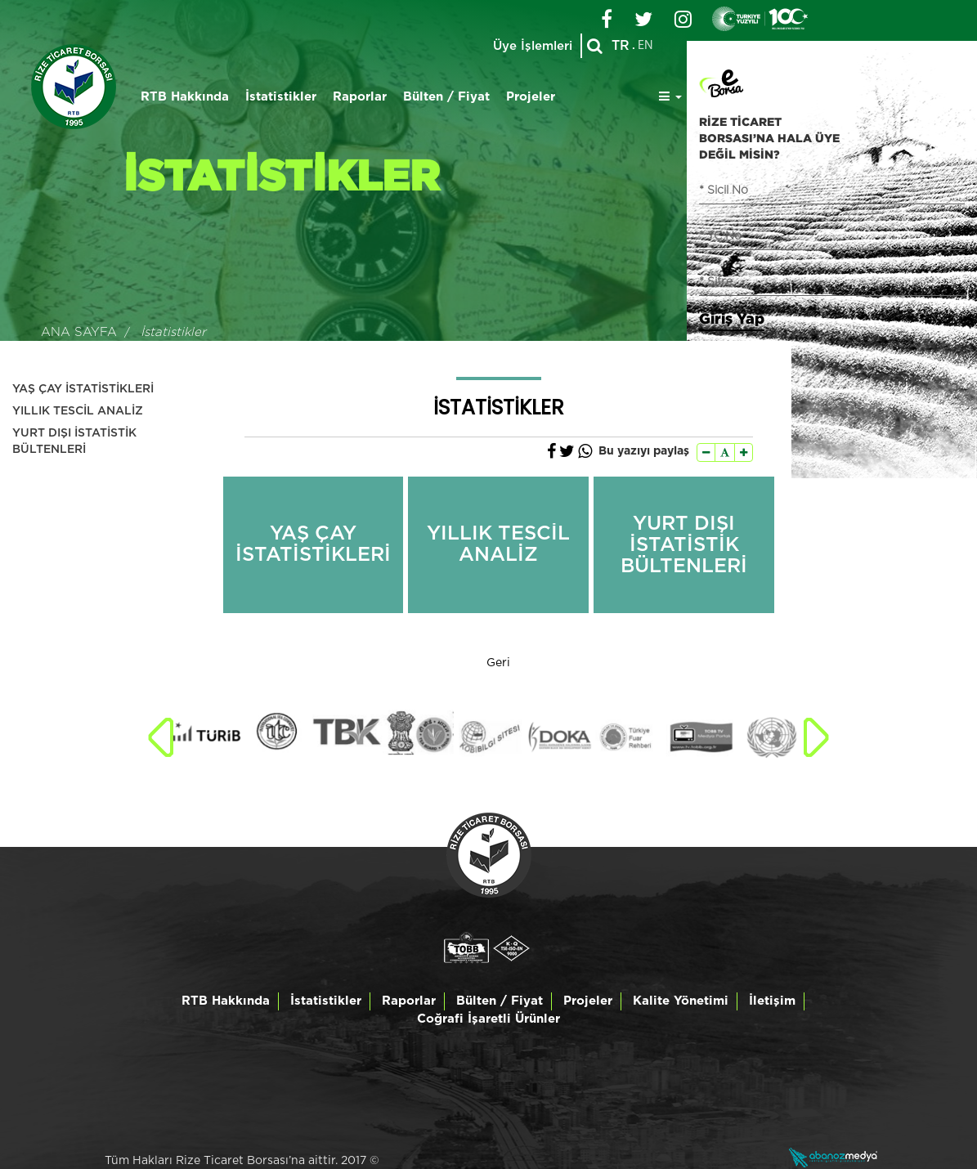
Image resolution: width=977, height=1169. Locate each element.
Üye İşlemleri (532, 46)
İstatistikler (280, 97)
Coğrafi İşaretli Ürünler (488, 1019)
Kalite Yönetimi (680, 1001)
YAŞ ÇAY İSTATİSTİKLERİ (83, 389)
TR (621, 45)
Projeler (530, 97)
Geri (498, 663)
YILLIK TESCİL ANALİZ (77, 411)
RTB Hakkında (185, 97)
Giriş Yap (731, 318)
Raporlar (360, 97)
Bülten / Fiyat (446, 97)
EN (645, 45)
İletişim (772, 1001)
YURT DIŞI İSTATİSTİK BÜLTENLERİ (74, 441)
